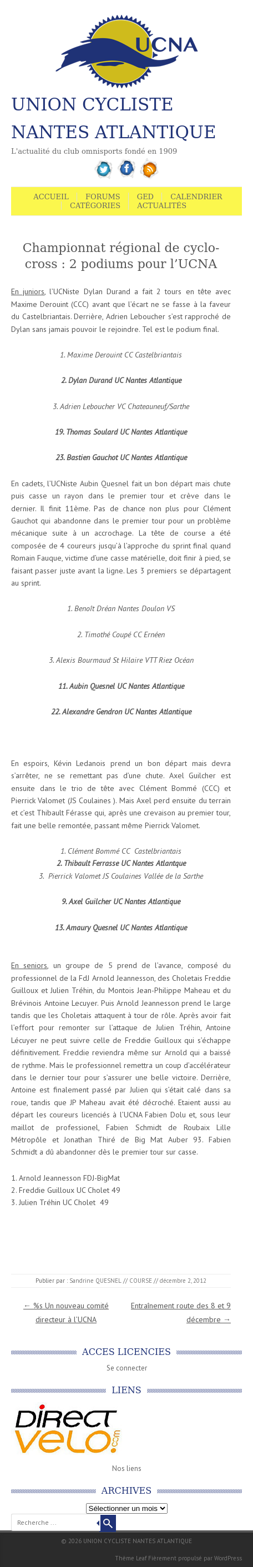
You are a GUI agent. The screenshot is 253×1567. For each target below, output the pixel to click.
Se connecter (127, 1368)
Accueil (51, 197)
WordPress (228, 1558)
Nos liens (126, 1468)
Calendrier (196, 197)
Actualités (161, 205)
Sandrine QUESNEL (95, 1280)
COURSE (140, 1280)
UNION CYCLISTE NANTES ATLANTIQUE (113, 118)
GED (145, 197)
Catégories (95, 205)
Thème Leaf (130, 1558)
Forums (102, 197)
